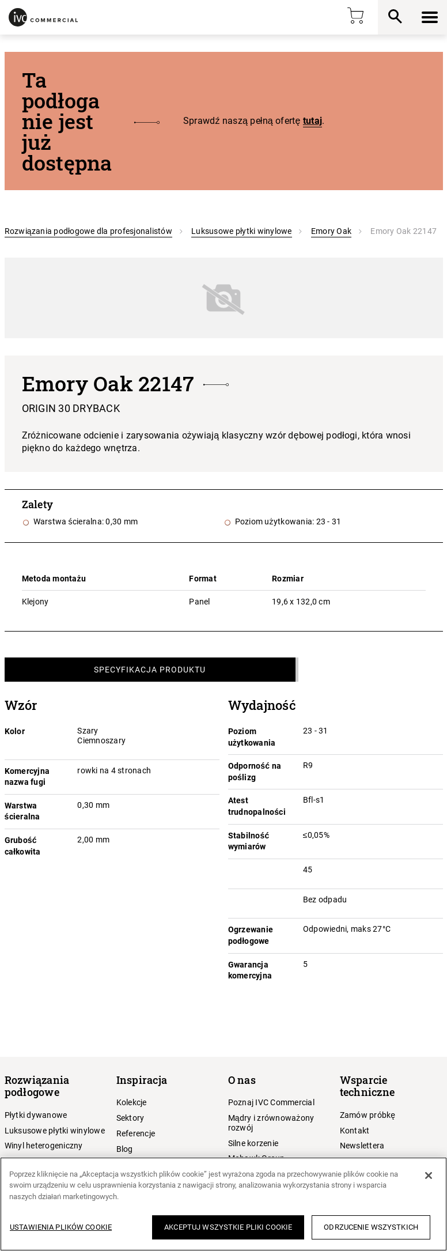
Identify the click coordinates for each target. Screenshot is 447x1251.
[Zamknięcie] (428, 1175)
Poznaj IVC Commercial (271, 1102)
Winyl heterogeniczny (44, 1145)
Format (203, 578)
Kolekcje (131, 1102)
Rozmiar (288, 578)
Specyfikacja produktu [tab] (150, 669)
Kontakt (355, 1130)
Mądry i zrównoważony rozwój (271, 1122)
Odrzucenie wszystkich (371, 1227)
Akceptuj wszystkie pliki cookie (228, 1227)
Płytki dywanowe (36, 1115)
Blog (124, 1149)
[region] (223, 1204)
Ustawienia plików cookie (61, 1227)
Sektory (130, 1118)
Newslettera (362, 1145)
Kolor (15, 731)
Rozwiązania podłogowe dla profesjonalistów (88, 231)
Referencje (136, 1133)
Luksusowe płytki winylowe (241, 231)
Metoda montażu (54, 578)
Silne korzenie (253, 1143)
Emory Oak (331, 231)
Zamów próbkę (368, 1115)
